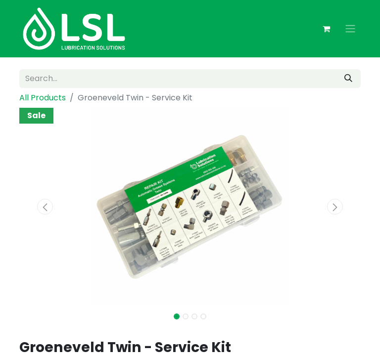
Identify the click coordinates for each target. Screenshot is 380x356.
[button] (45, 206)
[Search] (348, 78)
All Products (42, 97)
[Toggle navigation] (350, 29)
